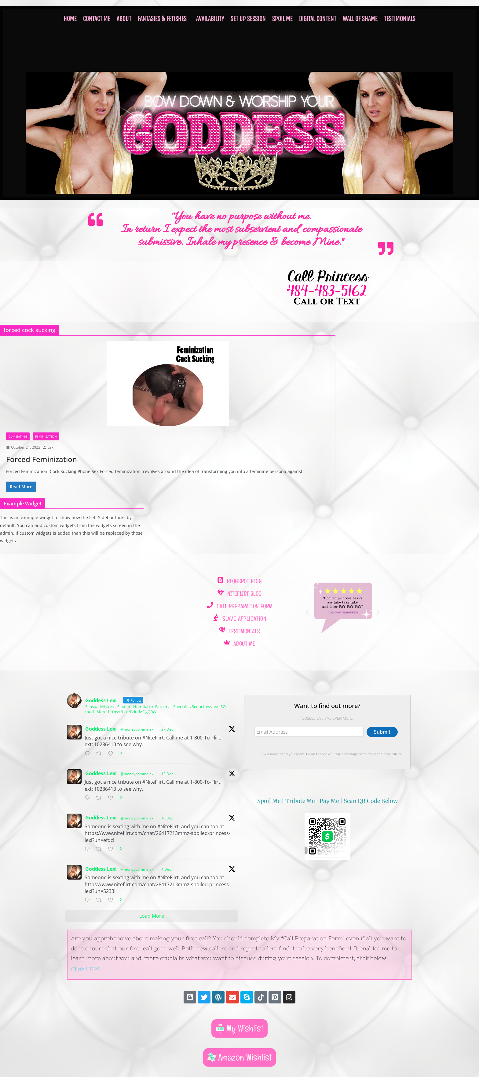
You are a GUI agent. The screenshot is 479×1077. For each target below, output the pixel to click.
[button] (164, 19)
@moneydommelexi (137, 729)
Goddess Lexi (101, 728)
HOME (70, 19)
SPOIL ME (282, 19)
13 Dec (167, 773)
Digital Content (317, 19)
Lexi (51, 447)
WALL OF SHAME (360, 19)
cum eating (18, 436)
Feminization (46, 436)
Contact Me (96, 19)
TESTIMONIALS (399, 19)
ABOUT (124, 19)
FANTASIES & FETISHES (162, 19)
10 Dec (167, 818)
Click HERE (85, 969)
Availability (210, 19)
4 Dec (166, 869)
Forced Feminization (41, 459)
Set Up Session (248, 19)
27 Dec (167, 729)
